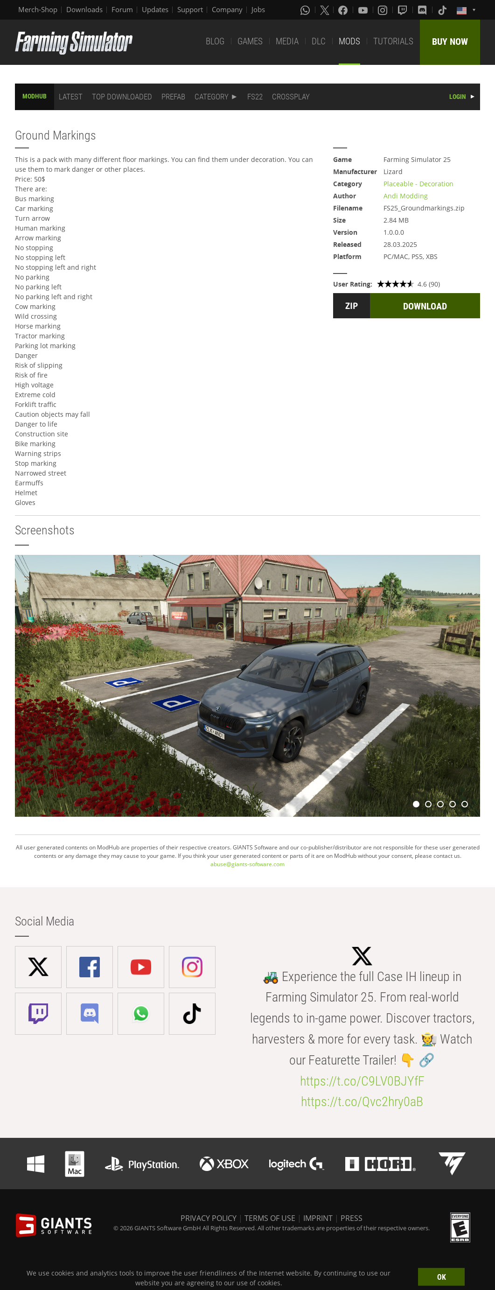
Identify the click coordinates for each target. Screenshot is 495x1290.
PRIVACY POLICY (209, 1218)
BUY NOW (450, 41)
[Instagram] (383, 10)
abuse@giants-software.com (247, 864)
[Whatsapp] (306, 10)
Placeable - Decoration (418, 183)
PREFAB (173, 96)
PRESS (352, 1218)
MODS (349, 41)
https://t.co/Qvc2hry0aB (362, 1101)
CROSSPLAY (291, 96)
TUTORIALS (393, 41)
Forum (122, 9)
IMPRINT (318, 1218)
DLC (319, 41)
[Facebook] (343, 10)
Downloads (84, 9)
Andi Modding (405, 195)
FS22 (255, 96)
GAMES (250, 41)
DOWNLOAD (425, 306)
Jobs (258, 9)
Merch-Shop (37, 9)
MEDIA (287, 41)
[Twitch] (403, 10)
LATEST (71, 96)
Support (190, 9)
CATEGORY (212, 96)
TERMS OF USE (269, 1218)
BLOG (215, 41)
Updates (155, 9)
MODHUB (34, 96)
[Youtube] (364, 10)
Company (227, 9)
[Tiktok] (443, 10)
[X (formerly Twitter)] (324, 10)
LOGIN (457, 96)
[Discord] (423, 10)
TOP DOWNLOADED (122, 96)
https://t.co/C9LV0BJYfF (362, 1081)
